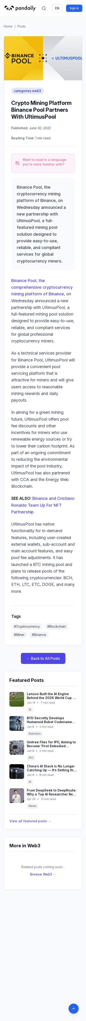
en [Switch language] (57, 8)
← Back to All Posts (43, 658)
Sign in (74, 8)
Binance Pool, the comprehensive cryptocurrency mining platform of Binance (42, 287)
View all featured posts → (30, 821)
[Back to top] (74, 1009)
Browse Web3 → (43, 874)
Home (8, 26)
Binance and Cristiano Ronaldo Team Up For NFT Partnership (43, 505)
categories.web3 (27, 91)
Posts (21, 26)
